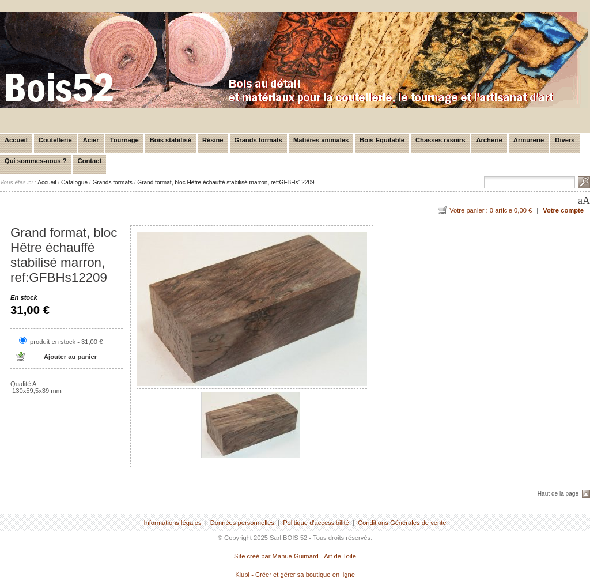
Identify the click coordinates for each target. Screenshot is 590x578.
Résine (213, 140)
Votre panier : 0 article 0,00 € (490, 210)
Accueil (16, 140)
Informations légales (172, 522)
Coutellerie (55, 140)
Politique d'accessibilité (316, 522)
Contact (90, 160)
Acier (91, 140)
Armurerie (528, 140)
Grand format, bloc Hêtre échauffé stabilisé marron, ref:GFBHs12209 (225, 182)
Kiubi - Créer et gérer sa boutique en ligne (295, 574)
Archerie (489, 140)
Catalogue (74, 182)
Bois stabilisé (170, 140)
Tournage (124, 140)
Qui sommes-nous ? (36, 160)
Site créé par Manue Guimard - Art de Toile (295, 556)
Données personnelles (242, 522)
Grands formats (258, 140)
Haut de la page (558, 493)
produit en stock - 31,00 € (66, 341)
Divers (564, 140)
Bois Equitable (382, 140)
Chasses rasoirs (440, 140)
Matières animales (321, 140)
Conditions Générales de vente (402, 522)
